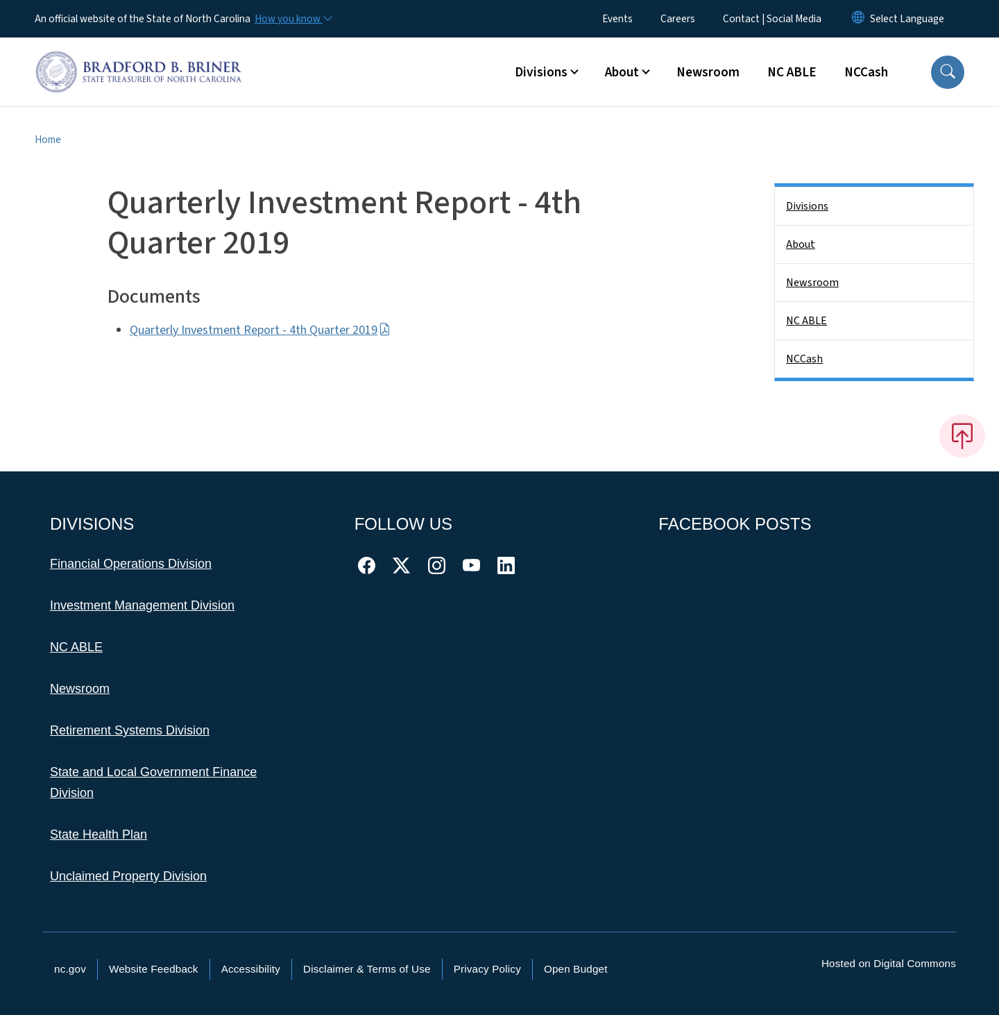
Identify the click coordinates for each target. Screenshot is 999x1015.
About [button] (622, 72)
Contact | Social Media (772, 18)
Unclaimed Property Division (128, 876)
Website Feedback (153, 969)
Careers (677, 18)
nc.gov (70, 969)
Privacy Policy (487, 969)
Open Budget (576, 969)
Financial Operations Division (131, 564)
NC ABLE (792, 72)
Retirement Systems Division (130, 730)
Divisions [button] (541, 72)
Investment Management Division (142, 605)
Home (48, 139)
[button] (947, 72)
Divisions (807, 206)
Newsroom (708, 72)
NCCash (866, 72)
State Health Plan (98, 834)
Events (617, 18)
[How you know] (293, 18)
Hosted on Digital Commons (888, 963)
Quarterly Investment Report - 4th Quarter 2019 (260, 330)
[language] (907, 18)
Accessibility (250, 969)
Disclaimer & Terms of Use (367, 969)
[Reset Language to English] (858, 18)
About (800, 244)
